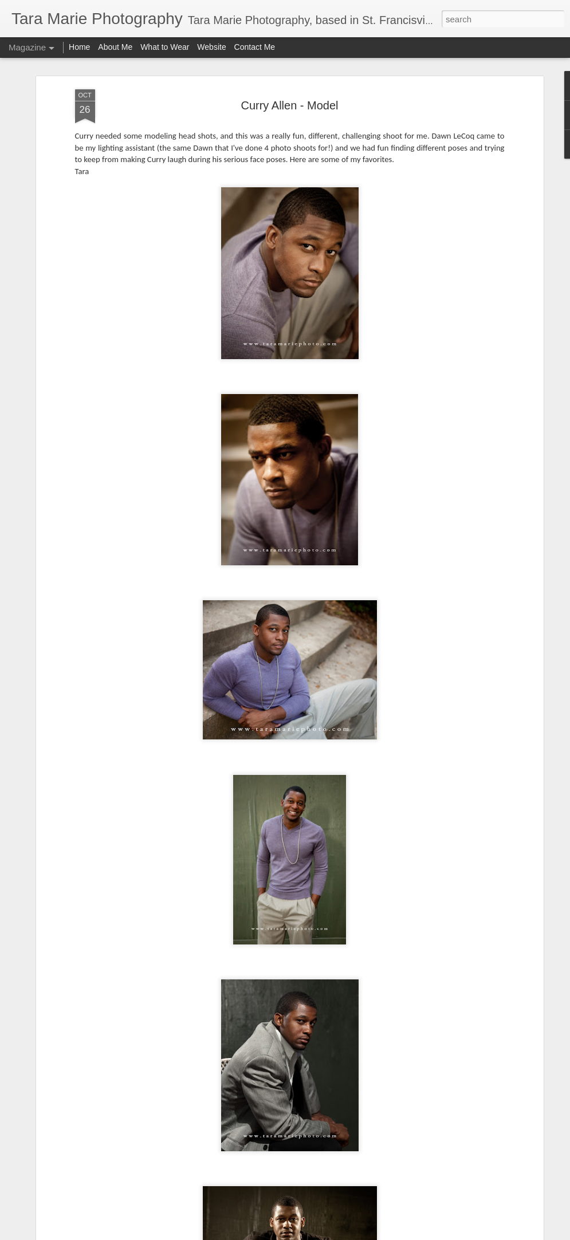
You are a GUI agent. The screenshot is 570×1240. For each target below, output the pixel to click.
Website (211, 47)
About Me (116, 47)
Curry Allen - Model (289, 105)
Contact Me (255, 47)
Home (79, 47)
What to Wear (164, 47)
